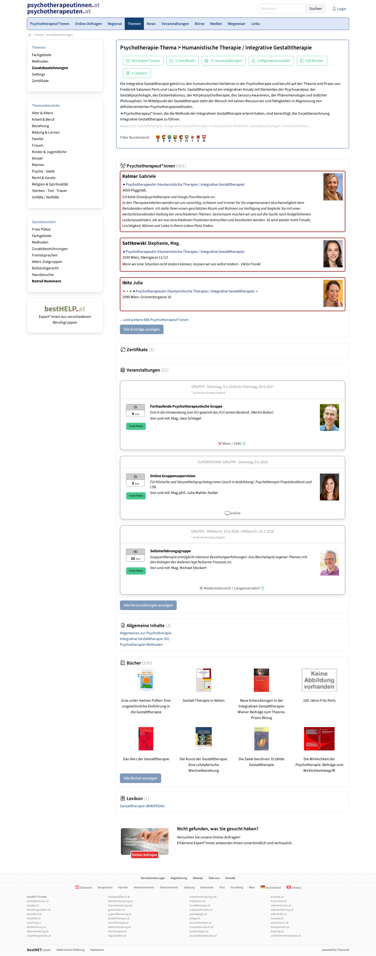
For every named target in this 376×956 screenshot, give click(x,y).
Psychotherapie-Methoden (141, 644)
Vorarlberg (236, 887)
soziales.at (277, 918)
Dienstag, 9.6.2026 (253, 462)
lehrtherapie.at (117, 931)
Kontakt (230, 878)
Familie (37, 139)
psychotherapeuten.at (203, 936)
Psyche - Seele (43, 171)
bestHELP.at (34, 914)
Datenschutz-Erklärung (70, 950)
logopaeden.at (117, 936)
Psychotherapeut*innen (153, 166)
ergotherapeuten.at (39, 936)
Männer (38, 164)
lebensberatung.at (119, 927)
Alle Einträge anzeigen (142, 329)
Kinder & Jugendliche (49, 151)
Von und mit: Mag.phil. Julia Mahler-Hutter (184, 492)
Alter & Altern (42, 113)
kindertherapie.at (118, 918)
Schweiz (294, 888)
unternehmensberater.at (286, 936)
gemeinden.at (116, 910)
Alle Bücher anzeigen (140, 778)
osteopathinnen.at (200, 910)
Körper (37, 158)
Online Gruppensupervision (172, 476)
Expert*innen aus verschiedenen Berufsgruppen (65, 316)
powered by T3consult (335, 950)
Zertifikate (40, 80)
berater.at (33, 905)
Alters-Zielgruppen (47, 261)
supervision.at (279, 923)
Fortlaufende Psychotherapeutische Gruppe (186, 406)
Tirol (222, 887)
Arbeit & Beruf (43, 119)
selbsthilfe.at (279, 914)
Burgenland (105, 887)
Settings (38, 74)
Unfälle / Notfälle (45, 197)
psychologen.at (198, 931)
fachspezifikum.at (119, 897)
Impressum (97, 950)
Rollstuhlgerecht (45, 268)
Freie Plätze (41, 229)
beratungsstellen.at (39, 910)
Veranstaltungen (144, 370)
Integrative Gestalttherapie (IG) (144, 638)
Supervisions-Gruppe (217, 462)
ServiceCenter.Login (153, 878)
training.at (277, 931)
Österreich (83, 888)
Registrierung (179, 878)
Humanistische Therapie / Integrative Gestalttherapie (247, 47)
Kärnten (123, 887)
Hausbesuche (43, 274)
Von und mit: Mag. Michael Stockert (178, 567)
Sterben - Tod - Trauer (49, 190)
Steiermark (206, 887)
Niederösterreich (144, 887)
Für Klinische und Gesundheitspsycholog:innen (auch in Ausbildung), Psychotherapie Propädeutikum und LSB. (231, 484)
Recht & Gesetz (44, 177)
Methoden (40, 61)
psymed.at (277, 897)
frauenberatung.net (120, 905)
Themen (39, 35)
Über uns (214, 878)
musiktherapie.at (199, 905)
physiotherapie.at (200, 923)
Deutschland (271, 888)
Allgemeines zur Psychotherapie (145, 633)
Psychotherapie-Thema (148, 47)
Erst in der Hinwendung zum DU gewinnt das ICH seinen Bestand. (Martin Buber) (212, 412)
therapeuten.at (280, 927)
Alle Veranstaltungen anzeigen (148, 605)
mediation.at (197, 901)
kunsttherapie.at (118, 923)
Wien (252, 887)
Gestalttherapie (142, 806)
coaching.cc (34, 923)
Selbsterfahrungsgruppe (170, 551)
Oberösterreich (169, 887)
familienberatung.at (120, 901)
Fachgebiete (41, 55)
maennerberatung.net (203, 897)
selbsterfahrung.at (282, 910)
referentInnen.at (281, 905)
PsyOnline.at (278, 901)
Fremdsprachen (45, 255)
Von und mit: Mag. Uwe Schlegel (175, 418)
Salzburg (189, 887)
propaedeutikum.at (201, 927)
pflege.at (194, 918)
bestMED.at (34, 918)
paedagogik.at (198, 914)
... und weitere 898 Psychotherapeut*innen (154, 319)
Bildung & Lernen (46, 132)
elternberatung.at (37, 931)
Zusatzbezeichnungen (59, 35)
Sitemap (198, 878)
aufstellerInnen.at (38, 901)
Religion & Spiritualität (50, 184)
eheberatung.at (36, 927)
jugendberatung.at (119, 914)
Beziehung (40, 126)
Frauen (37, 145)
